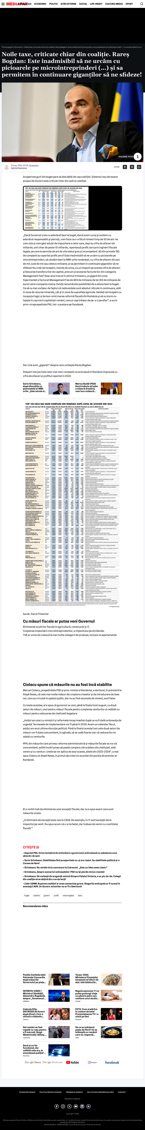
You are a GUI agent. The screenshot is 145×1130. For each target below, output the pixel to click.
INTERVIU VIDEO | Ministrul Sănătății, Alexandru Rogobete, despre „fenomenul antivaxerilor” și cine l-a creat (34, 995)
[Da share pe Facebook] (125, 167)
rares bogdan (68, 895)
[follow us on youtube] (72, 1062)
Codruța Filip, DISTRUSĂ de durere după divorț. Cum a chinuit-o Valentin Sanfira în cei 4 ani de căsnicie (34, 1013)
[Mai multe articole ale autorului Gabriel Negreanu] (6, 167)
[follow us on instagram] (92, 1062)
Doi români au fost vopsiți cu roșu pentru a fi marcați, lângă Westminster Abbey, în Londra (35, 1031)
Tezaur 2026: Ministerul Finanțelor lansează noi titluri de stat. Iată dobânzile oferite (86, 979)
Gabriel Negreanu (19, 168)
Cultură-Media (114, 4)
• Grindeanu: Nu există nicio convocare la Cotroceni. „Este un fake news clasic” (65, 867)
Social (83, 4)
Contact (122, 1092)
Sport (129, 4)
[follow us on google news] (33, 1062)
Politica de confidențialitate (100, 1092)
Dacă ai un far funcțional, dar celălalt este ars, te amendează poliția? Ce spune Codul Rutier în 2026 (35, 1049)
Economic (40, 4)
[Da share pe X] (132, 167)
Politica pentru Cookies (50, 1092)
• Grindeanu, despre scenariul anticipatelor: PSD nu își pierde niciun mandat (64, 872)
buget (26, 895)
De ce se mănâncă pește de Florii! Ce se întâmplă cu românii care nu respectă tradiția (86, 1031)
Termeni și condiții (74, 1092)
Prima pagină (7, 47)
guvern (47, 895)
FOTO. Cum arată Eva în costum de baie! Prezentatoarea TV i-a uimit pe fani (86, 1013)
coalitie (36, 895)
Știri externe (68, 4)
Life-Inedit (96, 4)
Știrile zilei (24, 4)
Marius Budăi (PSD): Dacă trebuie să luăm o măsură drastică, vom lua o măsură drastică (86, 387)
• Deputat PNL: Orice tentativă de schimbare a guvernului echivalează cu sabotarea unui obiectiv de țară (70, 854)
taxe (80, 895)
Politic (53, 4)
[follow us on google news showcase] (53, 1062)
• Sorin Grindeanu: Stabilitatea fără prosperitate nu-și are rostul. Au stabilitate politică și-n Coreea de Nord (71, 862)
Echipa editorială (27, 1092)
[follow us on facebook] (112, 1062)
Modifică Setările (72, 1099)
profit (56, 895)
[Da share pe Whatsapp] (139, 167)
